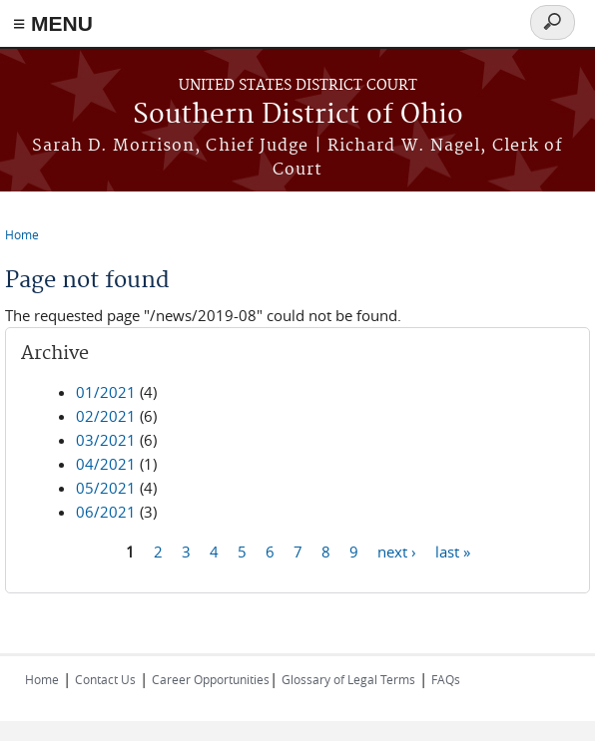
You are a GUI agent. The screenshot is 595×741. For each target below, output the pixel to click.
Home (22, 234)
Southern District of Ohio (298, 115)
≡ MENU (53, 23)
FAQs (445, 679)
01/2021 (106, 392)
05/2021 (106, 488)
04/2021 (106, 464)
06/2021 (106, 512)
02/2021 (106, 416)
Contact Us (105, 679)
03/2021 (106, 440)
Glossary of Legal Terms (348, 679)
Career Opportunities (211, 679)
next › (396, 550)
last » (452, 550)
